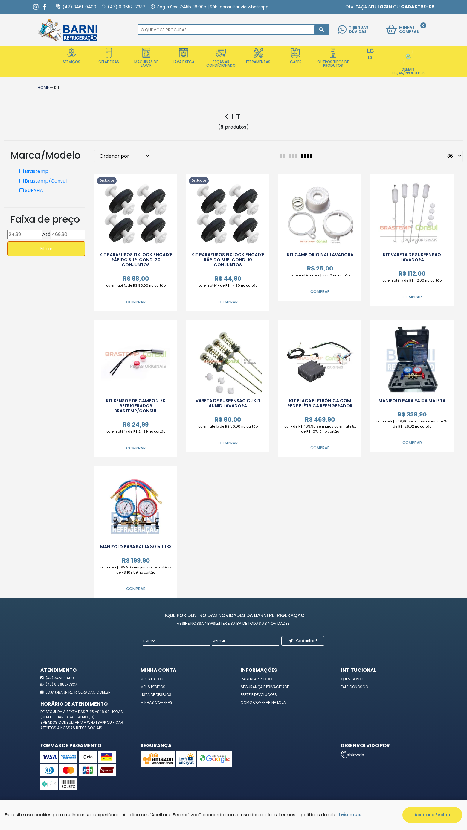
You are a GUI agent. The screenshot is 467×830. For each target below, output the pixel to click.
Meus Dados (152, 679)
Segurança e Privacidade (265, 686)
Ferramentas (258, 56)
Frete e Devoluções (259, 694)
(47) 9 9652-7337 (58, 684)
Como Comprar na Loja (263, 702)
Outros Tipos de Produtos (333, 58)
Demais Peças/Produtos (408, 61)
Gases (295, 56)
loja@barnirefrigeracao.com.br (75, 692)
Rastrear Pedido (256, 679)
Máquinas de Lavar (146, 58)
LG (370, 54)
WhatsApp (97, 722)
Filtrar (46, 248)
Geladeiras (108, 56)
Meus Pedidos (153, 686)
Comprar (136, 302)
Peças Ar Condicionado (221, 58)
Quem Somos (353, 679)
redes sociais (89, 727)
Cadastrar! (303, 640)
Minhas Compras (157, 702)
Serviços (71, 56)
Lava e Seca (183, 56)
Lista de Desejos (156, 694)
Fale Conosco (354, 686)
